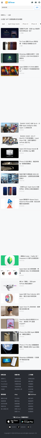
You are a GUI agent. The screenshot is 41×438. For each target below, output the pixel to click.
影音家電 (30, 389)
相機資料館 (18, 378)
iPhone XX (25, 24)
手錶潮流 (30, 392)
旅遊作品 (3, 406)
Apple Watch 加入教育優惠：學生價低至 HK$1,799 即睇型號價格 (29, 271)
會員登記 (30, 406)
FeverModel (4, 384)
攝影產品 (30, 381)
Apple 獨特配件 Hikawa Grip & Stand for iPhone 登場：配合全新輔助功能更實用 (29, 202)
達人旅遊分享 (4, 409)
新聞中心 (3, 15)
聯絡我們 (30, 401)
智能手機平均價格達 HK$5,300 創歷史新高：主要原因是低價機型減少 (29, 176)
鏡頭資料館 (18, 381)
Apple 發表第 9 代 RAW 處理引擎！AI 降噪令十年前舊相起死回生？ (29, 69)
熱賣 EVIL (17, 411)
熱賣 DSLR (18, 409)
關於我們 (30, 398)
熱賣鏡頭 (17, 406)
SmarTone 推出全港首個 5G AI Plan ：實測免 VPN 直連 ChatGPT (29, 322)
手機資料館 (18, 384)
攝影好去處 (4, 398)
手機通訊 (30, 384)
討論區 (3, 389)
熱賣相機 (17, 403)
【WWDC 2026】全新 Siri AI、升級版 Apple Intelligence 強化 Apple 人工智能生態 (29, 125)
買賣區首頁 (31, 378)
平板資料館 (18, 386)
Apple (3, 24)
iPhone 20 (34, 24)
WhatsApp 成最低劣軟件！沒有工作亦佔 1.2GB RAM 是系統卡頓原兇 (29, 56)
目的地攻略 (4, 403)
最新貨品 (17, 401)
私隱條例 (30, 411)
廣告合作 (30, 403)
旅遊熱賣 (3, 401)
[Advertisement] (20, 99)
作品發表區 (4, 386)
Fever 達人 (4, 381)
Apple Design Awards (14, 24)
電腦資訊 (30, 386)
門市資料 (17, 398)
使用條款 (30, 409)
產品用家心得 (18, 389)
